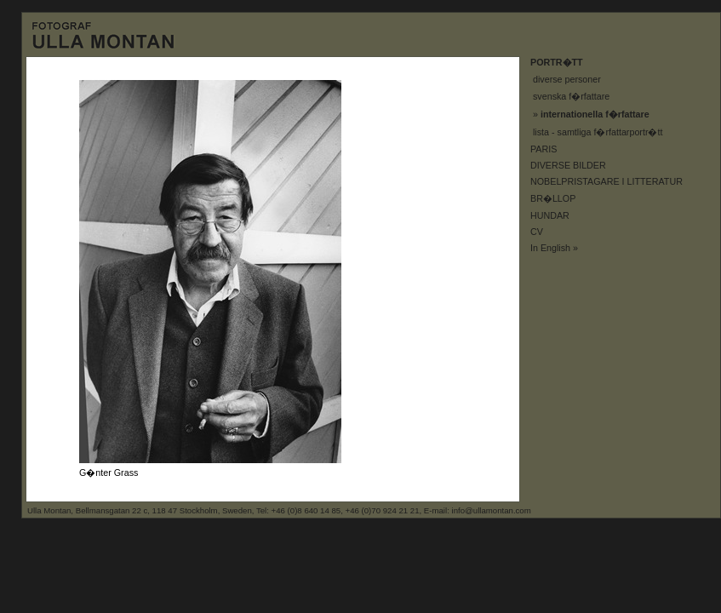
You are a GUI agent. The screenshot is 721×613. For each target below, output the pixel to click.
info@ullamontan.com (491, 510)
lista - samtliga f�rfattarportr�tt (597, 132)
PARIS (543, 149)
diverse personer (567, 79)
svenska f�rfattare (571, 96)
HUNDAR (549, 215)
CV (536, 231)
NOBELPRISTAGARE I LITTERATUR (606, 181)
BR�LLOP (552, 198)
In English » (554, 248)
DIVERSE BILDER (568, 165)
